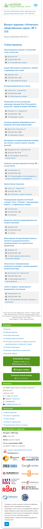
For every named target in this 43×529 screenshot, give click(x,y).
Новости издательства (13, 422)
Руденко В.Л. (20, 188)
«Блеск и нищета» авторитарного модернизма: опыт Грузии (17, 288)
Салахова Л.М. (25, 149)
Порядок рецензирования (14, 338)
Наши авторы (10, 419)
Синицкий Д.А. (12, 209)
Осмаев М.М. (21, 90)
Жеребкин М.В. (12, 75)
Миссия (8, 329)
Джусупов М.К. (12, 56)
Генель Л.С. (11, 188)
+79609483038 (9, 401)
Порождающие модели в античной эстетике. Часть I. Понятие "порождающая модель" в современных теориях (21, 202)
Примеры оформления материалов (17, 350)
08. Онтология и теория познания (20, 194)
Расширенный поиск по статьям (16, 425)
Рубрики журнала (11, 332)
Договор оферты (11, 353)
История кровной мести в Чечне (17, 86)
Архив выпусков (11, 412)
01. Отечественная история (17, 62)
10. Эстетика (12, 215)
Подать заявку (21, 369)
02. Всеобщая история (16, 117)
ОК (7, 524)
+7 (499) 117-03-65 (10, 396)
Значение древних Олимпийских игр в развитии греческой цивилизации (19, 123)
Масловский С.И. (13, 273)
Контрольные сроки (12, 335)
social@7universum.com (12, 404)
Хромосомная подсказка (14, 184)
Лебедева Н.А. (12, 250)
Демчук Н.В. (11, 129)
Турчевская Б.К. (12, 227)
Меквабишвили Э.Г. (14, 293)
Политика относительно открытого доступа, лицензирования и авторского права (20, 343)
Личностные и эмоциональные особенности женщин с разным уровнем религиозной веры (20, 266)
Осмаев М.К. (11, 90)
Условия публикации (12, 347)
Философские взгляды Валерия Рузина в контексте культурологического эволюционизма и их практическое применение (20, 242)
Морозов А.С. (21, 129)
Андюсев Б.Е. (22, 111)
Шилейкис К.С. (12, 111)
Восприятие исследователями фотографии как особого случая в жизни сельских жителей (21, 142)
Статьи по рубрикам (12, 416)
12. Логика (11, 233)
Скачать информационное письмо (19, 450)
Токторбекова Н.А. (13, 170)
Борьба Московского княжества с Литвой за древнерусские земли (21, 69)
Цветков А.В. (24, 273)
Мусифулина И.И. (13, 149)
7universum (11, 399)
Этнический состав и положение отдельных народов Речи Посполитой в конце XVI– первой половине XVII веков (20, 104)
